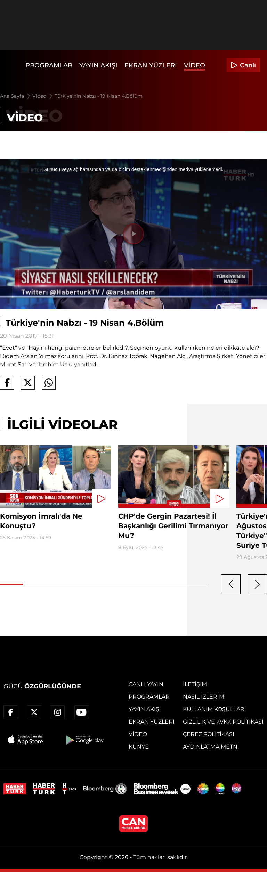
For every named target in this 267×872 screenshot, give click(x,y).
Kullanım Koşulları (214, 709)
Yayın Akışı (98, 65)
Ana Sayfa (16, 96)
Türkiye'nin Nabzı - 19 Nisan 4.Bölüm (99, 96)
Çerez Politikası (208, 734)
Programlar (48, 65)
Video (194, 65)
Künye (139, 746)
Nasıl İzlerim (203, 696)
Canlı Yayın (146, 684)
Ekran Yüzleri (150, 65)
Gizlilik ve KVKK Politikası (223, 721)
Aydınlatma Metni (211, 746)
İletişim (195, 684)
